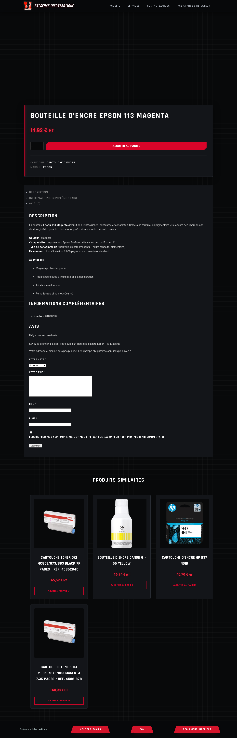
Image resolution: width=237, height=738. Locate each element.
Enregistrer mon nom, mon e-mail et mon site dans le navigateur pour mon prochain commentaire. (97, 441)
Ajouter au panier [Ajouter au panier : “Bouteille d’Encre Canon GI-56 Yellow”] (122, 589)
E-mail (34, 422)
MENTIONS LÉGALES (90, 729)
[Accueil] (33, 729)
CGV (142, 729)
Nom (33, 408)
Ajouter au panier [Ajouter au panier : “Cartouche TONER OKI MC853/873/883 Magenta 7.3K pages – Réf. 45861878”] (59, 704)
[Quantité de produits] (37, 146)
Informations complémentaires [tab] (54, 198)
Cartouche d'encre (61, 162)
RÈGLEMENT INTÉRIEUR (197, 729)
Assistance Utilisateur (194, 6)
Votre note (37, 359)
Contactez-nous (158, 6)
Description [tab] (38, 192)
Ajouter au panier (126, 146)
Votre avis (37, 372)
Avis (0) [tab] (34, 203)
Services (134, 6)
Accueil (115, 6)
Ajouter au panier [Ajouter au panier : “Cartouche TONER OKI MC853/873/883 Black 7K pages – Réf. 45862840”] (59, 595)
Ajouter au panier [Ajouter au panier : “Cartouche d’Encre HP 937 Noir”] (184, 589)
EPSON (47, 167)
